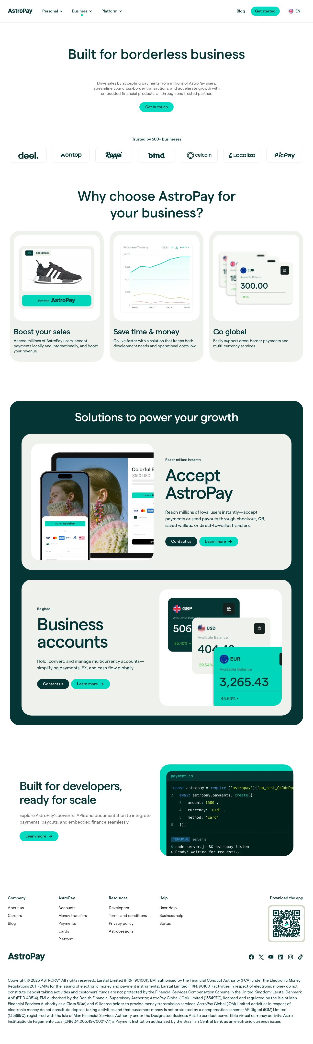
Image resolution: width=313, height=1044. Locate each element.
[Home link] (20, 11)
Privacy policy (121, 923)
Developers (119, 908)
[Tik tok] (300, 957)
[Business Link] (79, 11)
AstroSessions (121, 931)
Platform (66, 939)
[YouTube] (271, 957)
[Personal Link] (50, 11)
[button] (265, 11)
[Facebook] (251, 957)
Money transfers (72, 916)
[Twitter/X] (261, 957)
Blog (241, 11)
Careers (15, 916)
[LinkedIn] (281, 957)
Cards (63, 931)
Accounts (66, 908)
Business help (171, 916)
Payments (67, 923)
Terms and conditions (128, 916)
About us (16, 908)
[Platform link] (109, 11)
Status (165, 923)
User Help (168, 908)
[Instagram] (290, 957)
